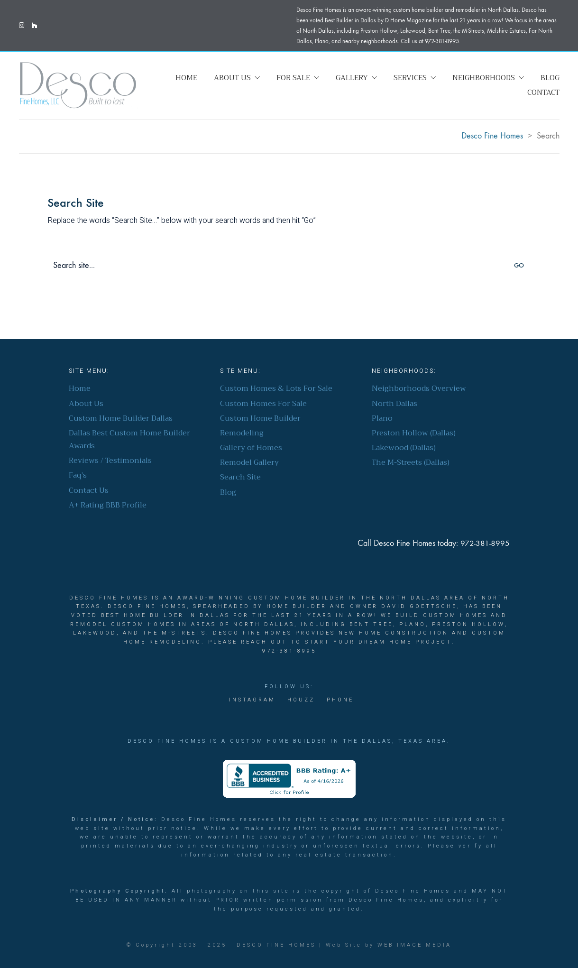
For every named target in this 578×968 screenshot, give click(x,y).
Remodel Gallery (249, 462)
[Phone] (340, 700)
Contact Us (89, 490)
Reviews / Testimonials (110, 460)
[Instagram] (252, 700)
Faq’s (78, 475)
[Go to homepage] (78, 85)
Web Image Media (414, 945)
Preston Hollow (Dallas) (414, 433)
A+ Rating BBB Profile (108, 505)
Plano (382, 418)
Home (80, 388)
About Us (86, 403)
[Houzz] (301, 700)
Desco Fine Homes (276, 945)
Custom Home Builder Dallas (121, 418)
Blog (228, 492)
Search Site (240, 477)
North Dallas (394, 403)
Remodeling (242, 433)
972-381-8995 (485, 543)
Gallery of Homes (251, 448)
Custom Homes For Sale (263, 403)
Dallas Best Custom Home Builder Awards (129, 439)
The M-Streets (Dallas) (411, 462)
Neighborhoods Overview (419, 388)
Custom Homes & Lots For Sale (276, 388)
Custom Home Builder (260, 418)
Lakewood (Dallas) (404, 448)
